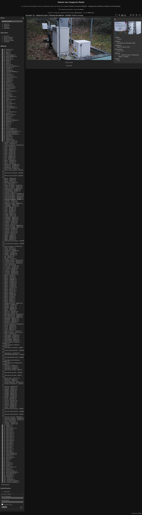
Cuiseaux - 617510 (9, 231)
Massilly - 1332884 (9, 304)
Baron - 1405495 (9, 160)
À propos (6, 26)
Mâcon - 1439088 (9, 279)
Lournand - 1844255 (10, 272)
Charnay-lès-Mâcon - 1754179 (12, 196)
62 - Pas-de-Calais (9, 128)
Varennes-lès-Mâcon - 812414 (12, 419)
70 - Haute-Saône (8, 139)
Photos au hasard (9, 40)
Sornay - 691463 (9, 399)
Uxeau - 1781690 (9, 407)
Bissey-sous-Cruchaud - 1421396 (13, 170)
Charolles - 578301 (9, 200)
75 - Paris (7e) (7, 448)
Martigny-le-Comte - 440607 (12, 303)
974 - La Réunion (8, 479)
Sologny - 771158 (9, 396)
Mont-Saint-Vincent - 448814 (12, 317)
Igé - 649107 (7, 257)
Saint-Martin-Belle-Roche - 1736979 (14, 354)
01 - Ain (6, 50)
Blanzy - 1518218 (9, 178)
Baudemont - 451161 (10, 167)
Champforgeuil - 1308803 (11, 189)
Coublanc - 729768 (9, 222)
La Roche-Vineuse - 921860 (12, 263)
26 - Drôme (7, 82)
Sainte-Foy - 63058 (9, 379)
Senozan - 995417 (9, 387)
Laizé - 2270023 (8, 264)
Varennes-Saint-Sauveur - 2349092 (14, 411)
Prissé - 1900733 (9, 328)
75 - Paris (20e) (8, 443)
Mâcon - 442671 (8, 290)
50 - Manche (7, 116)
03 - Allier (6, 53)
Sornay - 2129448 (9, 397)
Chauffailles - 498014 (10, 204)
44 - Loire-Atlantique (9, 107)
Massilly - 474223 (9, 306)
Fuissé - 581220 (8, 249)
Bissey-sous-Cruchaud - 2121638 (13, 172)
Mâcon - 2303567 (9, 288)
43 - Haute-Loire (8, 106)
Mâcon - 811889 (8, 295)
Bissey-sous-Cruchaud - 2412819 (13, 175)
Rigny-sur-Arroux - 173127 (11, 331)
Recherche (7, 25)
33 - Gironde (7, 93)
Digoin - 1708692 (9, 235)
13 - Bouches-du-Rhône (10, 66)
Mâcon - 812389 (8, 296)
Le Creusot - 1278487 (10, 265)
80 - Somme (7, 458)
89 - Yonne (6, 468)
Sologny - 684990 (9, 394)
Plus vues (6, 36)
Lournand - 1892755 (10, 274)
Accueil (29, 15)
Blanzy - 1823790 (9, 179)
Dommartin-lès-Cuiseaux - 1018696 (14, 240)
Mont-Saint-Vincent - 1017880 (12, 314)
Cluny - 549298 (8, 213)
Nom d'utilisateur (6, 496)
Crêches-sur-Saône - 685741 (12, 227)
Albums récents (8, 38)
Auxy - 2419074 (8, 157)
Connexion (7, 491)
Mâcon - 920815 (8, 301)
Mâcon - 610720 (8, 292)
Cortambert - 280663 (10, 217)
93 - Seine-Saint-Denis (10, 472)
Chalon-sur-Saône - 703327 (12, 186)
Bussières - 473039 (9, 182)
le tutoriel (80, 9)
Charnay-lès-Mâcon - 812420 (12, 199)
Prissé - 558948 (8, 329)
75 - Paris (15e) (8, 436)
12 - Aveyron (7, 64)
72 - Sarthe (7, 425)
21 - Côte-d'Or (7, 75)
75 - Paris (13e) (8, 433)
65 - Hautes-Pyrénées (10, 132)
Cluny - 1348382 (9, 207)
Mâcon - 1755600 (9, 285)
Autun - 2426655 (9, 149)
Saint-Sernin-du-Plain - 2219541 (13, 372)
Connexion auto (7, 504)
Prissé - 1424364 (9, 325)
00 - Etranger (7, 49)
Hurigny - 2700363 (9, 254)
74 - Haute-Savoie (9, 428)
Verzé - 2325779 (9, 421)
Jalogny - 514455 (9, 258)
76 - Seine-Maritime (9, 453)
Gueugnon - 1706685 (10, 250)
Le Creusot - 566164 (10, 268)
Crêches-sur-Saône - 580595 (12, 225)
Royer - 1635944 (9, 333)
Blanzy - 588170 (8, 181)
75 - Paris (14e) (8, 435)
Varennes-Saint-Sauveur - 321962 (13, 414)
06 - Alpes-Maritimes (9, 56)
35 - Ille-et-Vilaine (8, 96)
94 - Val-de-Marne (9, 473)
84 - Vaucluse (7, 462)
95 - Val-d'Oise (8, 475)
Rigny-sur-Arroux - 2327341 (12, 332)
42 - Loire (6, 105)
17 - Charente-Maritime (10, 71)
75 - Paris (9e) (7, 451)
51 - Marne (7, 117)
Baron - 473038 (8, 163)
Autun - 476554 (8, 150)
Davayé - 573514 (9, 234)
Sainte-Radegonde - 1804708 (12, 382)
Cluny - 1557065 (9, 209)
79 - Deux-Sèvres (8, 457)
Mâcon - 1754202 (9, 283)
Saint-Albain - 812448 (10, 336)
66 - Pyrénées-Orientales (10, 134)
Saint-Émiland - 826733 (10, 340)
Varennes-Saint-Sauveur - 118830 (13, 408)
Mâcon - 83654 (8, 299)
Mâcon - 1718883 (9, 282)
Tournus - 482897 (9, 403)
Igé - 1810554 (8, 256)
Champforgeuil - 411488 (11, 191)
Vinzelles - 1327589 (9, 422)
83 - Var (6, 461)
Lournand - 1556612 (10, 271)
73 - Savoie (7, 426)
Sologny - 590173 (9, 393)
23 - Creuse (7, 78)
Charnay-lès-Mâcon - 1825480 (12, 197)
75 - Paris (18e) (8, 440)
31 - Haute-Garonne (9, 91)
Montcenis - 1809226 (10, 321)
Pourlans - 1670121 (9, 142)
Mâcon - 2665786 (9, 143)
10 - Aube (6, 62)
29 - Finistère (7, 85)
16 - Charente (7, 70)
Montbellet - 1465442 (10, 320)
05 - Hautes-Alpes (9, 55)
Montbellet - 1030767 (10, 318)
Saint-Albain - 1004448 (10, 335)
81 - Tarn (6, 460)
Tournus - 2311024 (9, 400)
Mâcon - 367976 (8, 289)
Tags (5, 24)
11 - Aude (6, 63)
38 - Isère (6, 100)
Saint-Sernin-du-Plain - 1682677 (13, 369)
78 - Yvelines (7, 455)
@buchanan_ (78, 12)
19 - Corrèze (7, 74)
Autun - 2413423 (9, 148)
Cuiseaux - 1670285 (10, 228)
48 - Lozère (7, 113)
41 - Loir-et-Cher (8, 103)
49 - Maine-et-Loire (9, 114)
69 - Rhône (7, 138)
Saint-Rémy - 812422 (10, 367)
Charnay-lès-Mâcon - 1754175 (12, 195)
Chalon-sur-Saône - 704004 (12, 188)
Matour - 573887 (9, 310)
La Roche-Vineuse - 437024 (12, 260)
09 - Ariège (7, 60)
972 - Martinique (8, 476)
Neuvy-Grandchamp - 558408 (12, 324)
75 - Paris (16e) (8, 437)
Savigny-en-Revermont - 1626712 (13, 383)
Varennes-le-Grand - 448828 (12, 417)
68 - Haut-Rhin (8, 136)
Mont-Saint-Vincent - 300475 (12, 315)
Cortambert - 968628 (10, 220)
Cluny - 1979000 (9, 210)
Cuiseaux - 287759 (9, 229)
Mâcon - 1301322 (9, 277)
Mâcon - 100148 (8, 275)
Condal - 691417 (9, 215)
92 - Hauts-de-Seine (9, 471)
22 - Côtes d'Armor (9, 77)
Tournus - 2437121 (9, 401)
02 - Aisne (6, 52)
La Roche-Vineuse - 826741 (12, 261)
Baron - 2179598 (9, 161)
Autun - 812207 (8, 153)
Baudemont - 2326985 (10, 166)
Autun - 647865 (8, 152)
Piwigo (140, 513)
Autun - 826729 (8, 154)
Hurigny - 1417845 (9, 252)
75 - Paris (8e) (7, 450)
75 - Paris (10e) (8, 429)
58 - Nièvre (7, 123)
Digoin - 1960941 (9, 236)
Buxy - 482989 (8, 184)
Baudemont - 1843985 (10, 164)
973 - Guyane (7, 478)
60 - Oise (6, 125)
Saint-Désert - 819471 (10, 338)
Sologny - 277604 (9, 390)
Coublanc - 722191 (9, 221)
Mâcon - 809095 (8, 293)
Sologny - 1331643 (9, 389)
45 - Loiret (6, 109)
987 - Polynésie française (11, 480)
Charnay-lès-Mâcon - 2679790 (12, 145)
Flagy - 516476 (8, 247)
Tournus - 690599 (9, 405)
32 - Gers (6, 92)
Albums (3, 46)
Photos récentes (8, 37)
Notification (7, 28)
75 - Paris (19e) (8, 442)
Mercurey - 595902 (9, 313)
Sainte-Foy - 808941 (10, 381)
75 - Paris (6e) (7, 447)
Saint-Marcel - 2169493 (10, 353)
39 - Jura (6, 102)
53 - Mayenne (7, 118)
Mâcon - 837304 (8, 300)
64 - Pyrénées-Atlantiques (11, 131)
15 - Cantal (7, 68)
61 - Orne (6, 127)
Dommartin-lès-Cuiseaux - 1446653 (14, 243)
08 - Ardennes (7, 59)
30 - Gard (6, 89)
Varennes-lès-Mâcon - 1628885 (13, 418)
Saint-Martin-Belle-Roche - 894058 (14, 357)
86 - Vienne (7, 465)
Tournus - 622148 (9, 404)
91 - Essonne (7, 469)
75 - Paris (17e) (8, 439)
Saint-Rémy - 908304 (10, 368)
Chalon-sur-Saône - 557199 (12, 185)
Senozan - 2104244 (9, 386)
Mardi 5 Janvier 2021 (123, 47)
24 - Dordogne (7, 80)
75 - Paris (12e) (8, 432)
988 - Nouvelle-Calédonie (11, 482)
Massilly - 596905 (9, 307)
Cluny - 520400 (8, 211)
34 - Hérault (7, 95)
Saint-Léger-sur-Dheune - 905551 (13, 347)
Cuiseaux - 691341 (9, 232)
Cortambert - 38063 (9, 218)
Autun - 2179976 (9, 146)
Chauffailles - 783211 (10, 206)
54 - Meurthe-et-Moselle (10, 120)
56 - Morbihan (7, 121)
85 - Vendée (7, 464)
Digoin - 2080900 (9, 238)
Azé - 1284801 (8, 159)
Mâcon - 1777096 (9, 286)
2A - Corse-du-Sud (9, 86)
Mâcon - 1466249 (9, 281)
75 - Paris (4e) (7, 444)
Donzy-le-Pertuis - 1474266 (12, 246)
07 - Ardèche (7, 57)
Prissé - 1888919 (9, 326)
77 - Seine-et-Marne (9, 454)
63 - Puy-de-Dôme (9, 129)
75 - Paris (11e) (8, 430)
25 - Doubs (7, 81)
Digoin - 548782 (8, 239)
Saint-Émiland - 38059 (10, 339)
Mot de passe (5, 500)
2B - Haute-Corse (8, 88)
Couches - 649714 (9, 224)
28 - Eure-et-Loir (8, 84)
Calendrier (7, 41)
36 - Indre (6, 98)
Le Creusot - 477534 (10, 267)
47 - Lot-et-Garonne (9, 111)
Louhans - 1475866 (9, 270)
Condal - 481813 (9, 214)
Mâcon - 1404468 (9, 278)
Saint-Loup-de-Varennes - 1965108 (14, 350)
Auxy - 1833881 (8, 156)
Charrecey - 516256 (9, 202)
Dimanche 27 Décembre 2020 (126, 43)
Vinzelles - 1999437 (9, 424)
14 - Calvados (7, 67)
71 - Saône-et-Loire (9, 141)
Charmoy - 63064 (9, 192)
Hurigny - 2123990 (9, 253)
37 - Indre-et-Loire (9, 99)
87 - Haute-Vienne (9, 467)
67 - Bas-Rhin (7, 135)
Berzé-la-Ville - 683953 (10, 168)
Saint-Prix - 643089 (9, 365)
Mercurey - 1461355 (10, 311)
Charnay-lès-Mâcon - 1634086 (12, 193)
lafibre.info (91, 12)
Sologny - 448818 (9, 392)
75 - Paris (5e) (7, 446)
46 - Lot (6, 110)
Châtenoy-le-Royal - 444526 (12, 203)
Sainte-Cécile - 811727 (10, 378)
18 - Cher (6, 73)
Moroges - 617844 (9, 322)
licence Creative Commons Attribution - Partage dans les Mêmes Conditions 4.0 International (92, 6)
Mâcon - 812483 (8, 297)
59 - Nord (6, 124)
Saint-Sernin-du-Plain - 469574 (13, 375)
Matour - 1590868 (9, 308)
